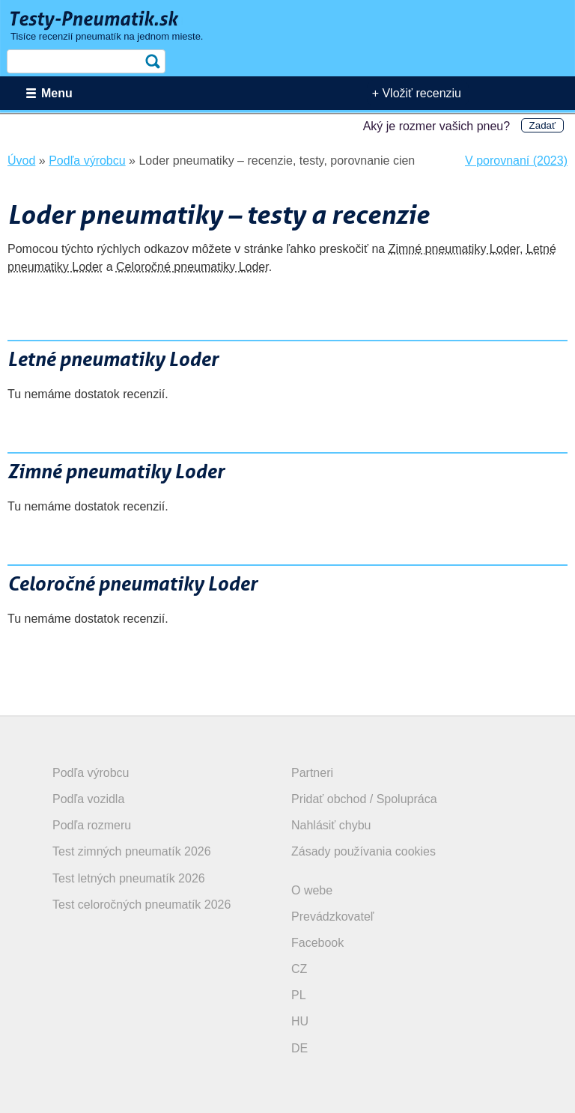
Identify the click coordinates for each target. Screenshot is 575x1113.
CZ (299, 969)
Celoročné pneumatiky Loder (192, 266)
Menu (57, 93)
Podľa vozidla (88, 799)
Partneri (312, 772)
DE (299, 1048)
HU (299, 1021)
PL (298, 995)
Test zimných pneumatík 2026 (131, 851)
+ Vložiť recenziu (416, 93)
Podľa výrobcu (91, 772)
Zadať (542, 125)
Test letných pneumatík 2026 (128, 878)
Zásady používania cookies (363, 851)
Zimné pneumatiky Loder (454, 249)
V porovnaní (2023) (516, 160)
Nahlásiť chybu (331, 825)
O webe (311, 890)
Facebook (317, 942)
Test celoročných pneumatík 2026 (141, 904)
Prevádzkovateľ (332, 916)
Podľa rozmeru (91, 825)
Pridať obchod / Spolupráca (364, 799)
